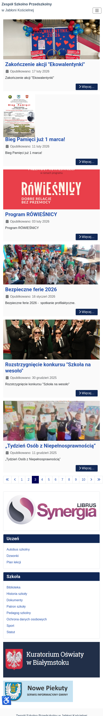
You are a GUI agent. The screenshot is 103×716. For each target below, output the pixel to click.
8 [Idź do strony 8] (69, 479)
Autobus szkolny (18, 549)
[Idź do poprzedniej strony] (15, 479)
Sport (10, 625)
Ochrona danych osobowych (27, 619)
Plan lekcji (14, 562)
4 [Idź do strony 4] (42, 479)
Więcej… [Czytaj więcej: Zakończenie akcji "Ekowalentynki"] (86, 86)
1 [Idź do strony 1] (22, 479)
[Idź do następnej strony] (91, 479)
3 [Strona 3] (35, 479)
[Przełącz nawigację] (97, 11)
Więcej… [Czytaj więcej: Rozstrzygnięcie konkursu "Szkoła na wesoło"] (86, 393)
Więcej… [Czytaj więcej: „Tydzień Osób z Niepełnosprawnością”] (86, 468)
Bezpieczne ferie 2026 (31, 289)
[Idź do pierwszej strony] (7, 479)
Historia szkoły (17, 593)
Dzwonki (13, 556)
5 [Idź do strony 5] (49, 479)
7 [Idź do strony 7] (62, 479)
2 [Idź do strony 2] (28, 479)
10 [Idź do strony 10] (83, 479)
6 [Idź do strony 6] (56, 479)
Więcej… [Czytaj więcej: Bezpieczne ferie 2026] (86, 312)
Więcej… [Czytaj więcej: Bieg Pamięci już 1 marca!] (86, 161)
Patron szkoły (16, 606)
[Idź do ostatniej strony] (99, 479)
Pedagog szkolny (19, 613)
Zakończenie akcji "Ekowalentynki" (45, 64)
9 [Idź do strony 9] (76, 479)
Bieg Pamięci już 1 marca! (35, 139)
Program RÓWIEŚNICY (31, 214)
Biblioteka (13, 587)
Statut (11, 632)
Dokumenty (15, 600)
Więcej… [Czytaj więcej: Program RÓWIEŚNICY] (86, 237)
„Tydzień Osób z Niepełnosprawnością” (50, 446)
